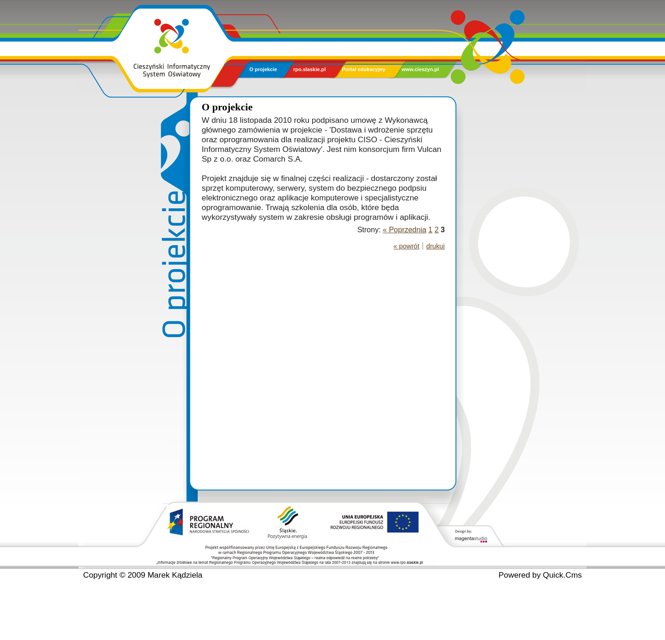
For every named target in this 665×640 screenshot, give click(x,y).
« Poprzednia (404, 230)
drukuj (435, 246)
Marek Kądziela (174, 575)
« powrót (406, 246)
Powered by (540, 575)
